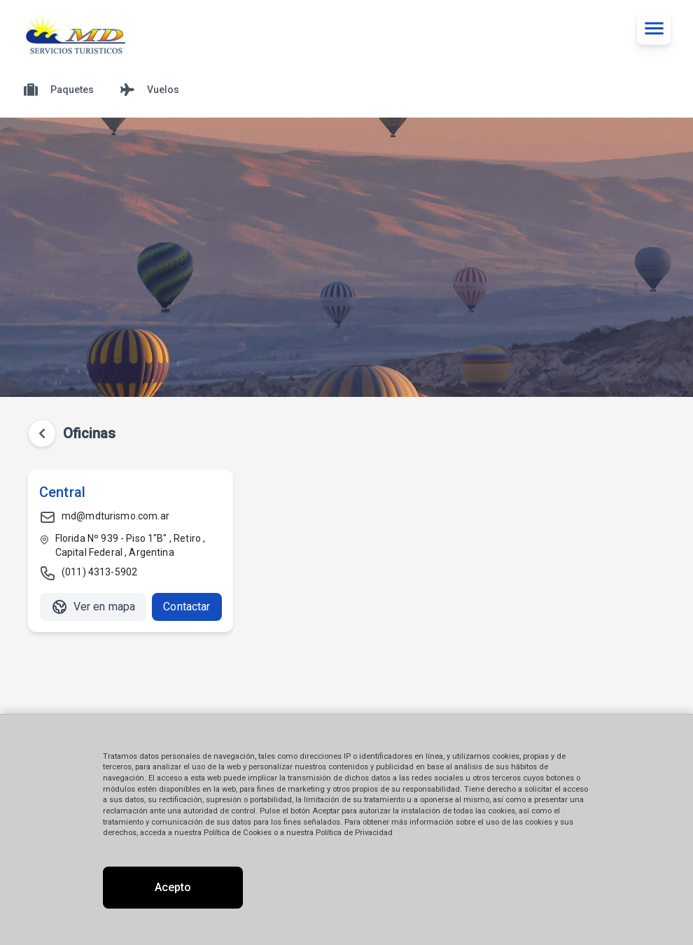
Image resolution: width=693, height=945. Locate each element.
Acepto (173, 887)
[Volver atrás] (42, 433)
